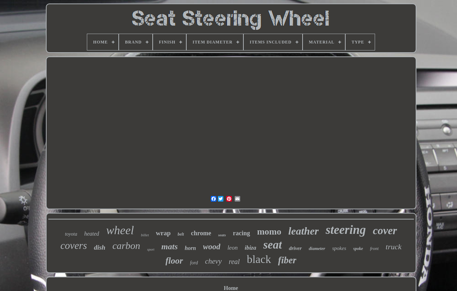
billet (145, 235)
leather (303, 231)
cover (385, 230)
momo (269, 231)
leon (232, 247)
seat (272, 244)
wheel (120, 230)
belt (181, 234)
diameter (317, 248)
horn (190, 248)
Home (231, 288)
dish (99, 247)
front (374, 248)
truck (393, 246)
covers (73, 245)
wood (212, 246)
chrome (201, 233)
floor (174, 260)
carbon (126, 245)
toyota (71, 234)
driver (295, 248)
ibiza (250, 247)
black (259, 259)
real (234, 261)
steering (346, 230)
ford (194, 262)
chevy (213, 261)
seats (222, 235)
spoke (358, 248)
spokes (339, 248)
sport (150, 249)
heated (91, 234)
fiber (287, 260)
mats (169, 246)
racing (241, 233)
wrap (163, 233)
